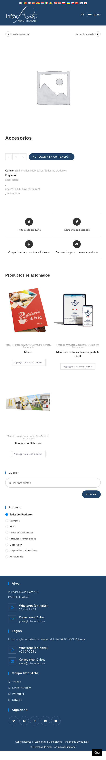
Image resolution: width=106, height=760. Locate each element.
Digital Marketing (21, 687)
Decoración (16, 544)
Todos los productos (56, 170)
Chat (97, 752)
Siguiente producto (85, 33)
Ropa (12, 526)
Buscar (91, 494)
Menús (28, 352)
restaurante (13, 193)
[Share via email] (77, 247)
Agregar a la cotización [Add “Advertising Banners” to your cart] (28, 453)
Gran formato (42, 436)
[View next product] (98, 34)
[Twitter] (13, 720)
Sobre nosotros (23, 741)
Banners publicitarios (28, 443)
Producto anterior (20, 33)
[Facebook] (24, 720)
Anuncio (16, 681)
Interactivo (18, 693)
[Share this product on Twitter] (29, 225)
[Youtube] (56, 720)
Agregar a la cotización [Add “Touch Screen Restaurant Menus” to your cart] (77, 366)
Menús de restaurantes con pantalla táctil (77, 354)
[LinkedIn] (45, 720)
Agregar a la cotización (52, 156)
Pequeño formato (42, 344)
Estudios (17, 699)
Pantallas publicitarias (31, 170)
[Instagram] (34, 720)
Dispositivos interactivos (87, 344)
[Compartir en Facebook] (77, 225)
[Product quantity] (15, 156)
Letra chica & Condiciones (48, 741)
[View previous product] (8, 34)
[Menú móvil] (93, 14)
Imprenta (29, 344)
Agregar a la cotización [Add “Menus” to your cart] (28, 362)
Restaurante (28, 347)
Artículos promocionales (23, 538)
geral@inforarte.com (32, 621)
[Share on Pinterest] (29, 247)
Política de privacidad (76, 741)
